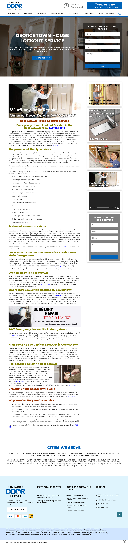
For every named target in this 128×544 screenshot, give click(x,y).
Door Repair (14, 14)
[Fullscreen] (118, 208)
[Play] (91, 208)
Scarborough (58, 14)
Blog (101, 14)
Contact (110, 14)
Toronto (42, 14)
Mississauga (75, 14)
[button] (120, 14)
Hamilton (90, 14)
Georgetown (59, 267)
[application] (104, 201)
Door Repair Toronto (49, 487)
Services (29, 14)
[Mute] (115, 208)
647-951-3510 (56, 128)
